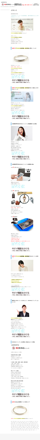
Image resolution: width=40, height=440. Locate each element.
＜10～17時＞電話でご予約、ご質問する (18, 75)
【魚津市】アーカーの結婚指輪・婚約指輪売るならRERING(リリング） (25, 16)
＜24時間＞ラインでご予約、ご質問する (18, 154)
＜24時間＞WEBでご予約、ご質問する (17, 76)
